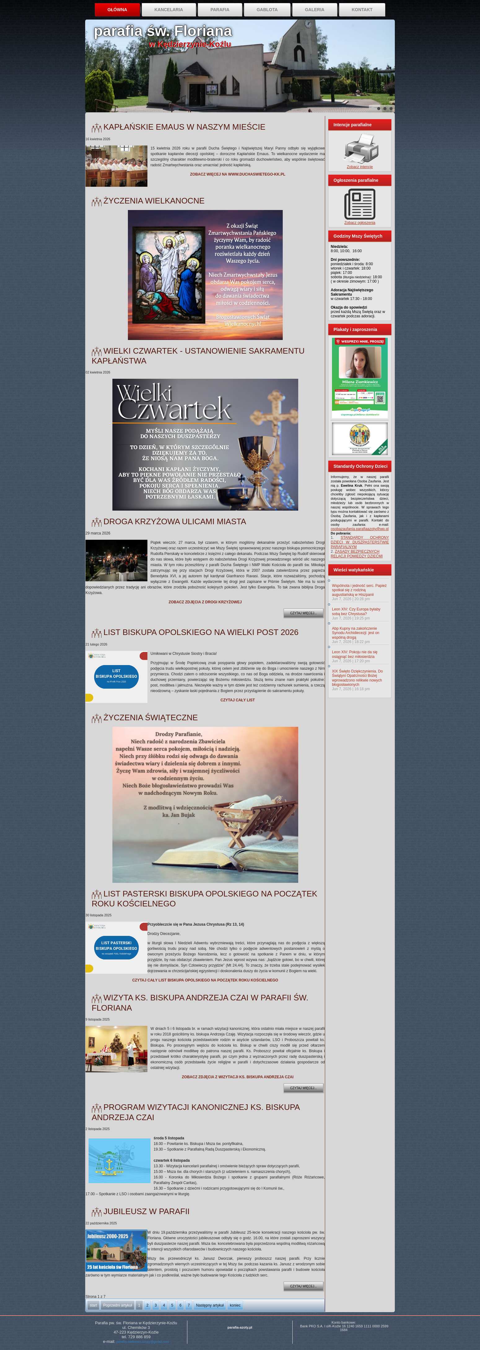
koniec (235, 1305)
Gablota (267, 9)
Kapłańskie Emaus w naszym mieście (184, 127)
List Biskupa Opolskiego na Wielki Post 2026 (201, 632)
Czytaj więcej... (303, 613)
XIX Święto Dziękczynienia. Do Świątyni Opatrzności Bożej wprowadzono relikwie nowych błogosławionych (357, 678)
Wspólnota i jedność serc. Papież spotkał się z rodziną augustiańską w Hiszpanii (359, 590)
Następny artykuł (210, 1305)
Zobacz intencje (360, 167)
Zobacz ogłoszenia (359, 223)
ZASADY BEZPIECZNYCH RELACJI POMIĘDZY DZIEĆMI (357, 553)
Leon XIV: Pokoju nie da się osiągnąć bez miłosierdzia (354, 654)
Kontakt (362, 9)
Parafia (220, 9)
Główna (117, 9)
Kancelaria (169, 9)
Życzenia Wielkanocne (154, 200)
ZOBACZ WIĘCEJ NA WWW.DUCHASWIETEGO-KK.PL (238, 174)
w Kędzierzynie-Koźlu (190, 44)
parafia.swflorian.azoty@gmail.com (142, 1341)
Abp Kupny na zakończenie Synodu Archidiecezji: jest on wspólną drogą (355, 633)
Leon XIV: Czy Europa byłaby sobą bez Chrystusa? (356, 611)
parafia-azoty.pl (240, 1327)
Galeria (315, 9)
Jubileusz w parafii (146, 1211)
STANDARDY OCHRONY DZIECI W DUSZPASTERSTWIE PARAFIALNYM (360, 542)
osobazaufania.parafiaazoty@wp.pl (360, 529)
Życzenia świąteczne (150, 717)
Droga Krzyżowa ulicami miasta (174, 521)
